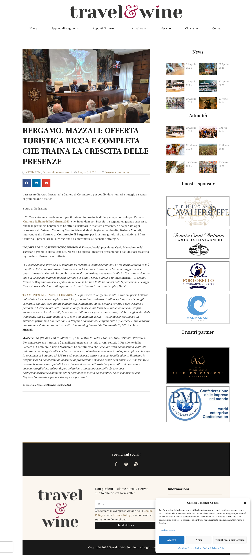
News (166, 28)
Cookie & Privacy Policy (189, 548)
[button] (245, 503)
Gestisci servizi (168, 530)
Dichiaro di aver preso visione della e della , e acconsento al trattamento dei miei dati (124, 515)
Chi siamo (191, 28)
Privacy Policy (122, 515)
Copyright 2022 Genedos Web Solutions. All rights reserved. (126, 547)
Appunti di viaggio (65, 28)
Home (33, 28)
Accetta (171, 540)
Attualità (139, 28)
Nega (199, 540)
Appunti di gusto (105, 28)
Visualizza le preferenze (230, 540)
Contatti (217, 28)
